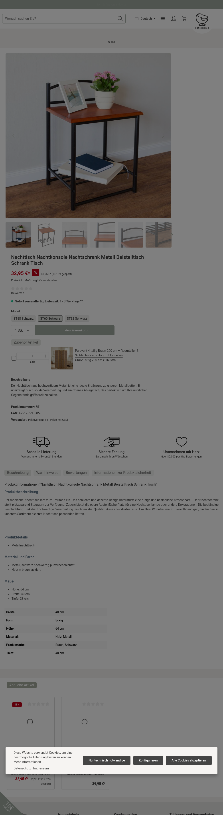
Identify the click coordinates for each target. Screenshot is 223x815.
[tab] (17, 328)
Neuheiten (65, 738)
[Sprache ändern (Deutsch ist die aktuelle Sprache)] (177, 21)
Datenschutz (66, 702)
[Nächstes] (117, 119)
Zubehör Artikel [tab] (154, 175)
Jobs (61, 688)
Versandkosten (100, 793)
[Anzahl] (151, 149)
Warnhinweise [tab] (47, 328)
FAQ (116, 709)
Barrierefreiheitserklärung (76, 717)
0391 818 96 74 (17, 698)
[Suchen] (152, 22)
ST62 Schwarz (152, 138)
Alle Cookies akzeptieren (189, 760)
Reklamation (122, 695)
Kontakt (119, 681)
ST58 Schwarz (152, 130)
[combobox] (94, 22)
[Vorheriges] (13, 119)
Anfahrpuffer (67, 731)
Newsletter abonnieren (73, 724)
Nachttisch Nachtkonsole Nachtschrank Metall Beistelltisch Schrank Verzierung (29, 607)
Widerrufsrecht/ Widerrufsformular (138, 717)
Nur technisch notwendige (109, 760)
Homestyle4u (68, 670)
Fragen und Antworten (111, 4)
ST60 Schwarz (179, 130)
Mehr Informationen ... (29, 762)
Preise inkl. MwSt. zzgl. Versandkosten (162, 91)
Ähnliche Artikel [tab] (21, 540)
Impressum (66, 709)
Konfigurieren (149, 760)
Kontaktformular (36, 731)
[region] (65, 130)
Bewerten (146, 104)
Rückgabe (121, 702)
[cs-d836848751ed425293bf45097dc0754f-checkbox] (142, 197)
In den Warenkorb (175, 163)
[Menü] (194, 22)
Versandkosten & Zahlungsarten (136, 688)
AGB (61, 695)
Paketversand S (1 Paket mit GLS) (177, 272)
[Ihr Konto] (205, 22)
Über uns (64, 681)
